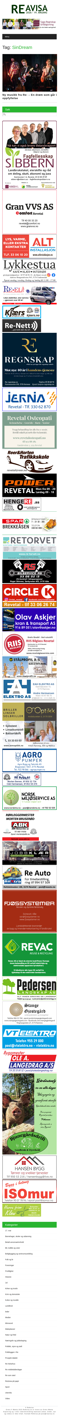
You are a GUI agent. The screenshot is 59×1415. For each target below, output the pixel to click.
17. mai (8, 1231)
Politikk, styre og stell (13, 1346)
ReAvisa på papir (12, 1381)
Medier (8, 1317)
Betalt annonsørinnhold (14, 1242)
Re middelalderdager (13, 1370)
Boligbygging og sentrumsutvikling (19, 1254)
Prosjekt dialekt (11, 1358)
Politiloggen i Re (11, 1352)
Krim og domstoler (12, 1294)
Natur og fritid (10, 1335)
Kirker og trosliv (11, 1288)
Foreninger (9, 1265)
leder (7, 1312)
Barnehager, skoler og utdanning (18, 1236)
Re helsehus (10, 1364)
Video (7, 1398)
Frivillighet (9, 1271)
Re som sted (10, 1375)
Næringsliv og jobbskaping (15, 1341)
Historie (8, 1277)
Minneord (9, 1323)
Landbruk (9, 1306)
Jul (6, 1283)
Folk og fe (9, 1260)
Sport (7, 1387)
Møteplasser (10, 1329)
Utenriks (8, 1393)
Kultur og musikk (11, 1300)
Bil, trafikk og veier (12, 1248)
